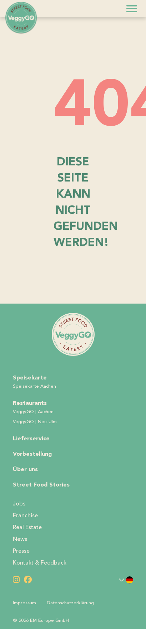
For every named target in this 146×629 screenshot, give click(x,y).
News (20, 539)
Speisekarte (30, 377)
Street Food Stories (41, 484)
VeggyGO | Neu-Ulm (35, 422)
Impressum (24, 603)
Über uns (25, 469)
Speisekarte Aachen (34, 386)
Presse (21, 551)
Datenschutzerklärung (70, 603)
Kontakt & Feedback (39, 562)
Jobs (19, 503)
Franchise (25, 515)
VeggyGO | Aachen (33, 412)
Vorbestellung (32, 453)
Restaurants (30, 403)
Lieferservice (31, 438)
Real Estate (27, 527)
